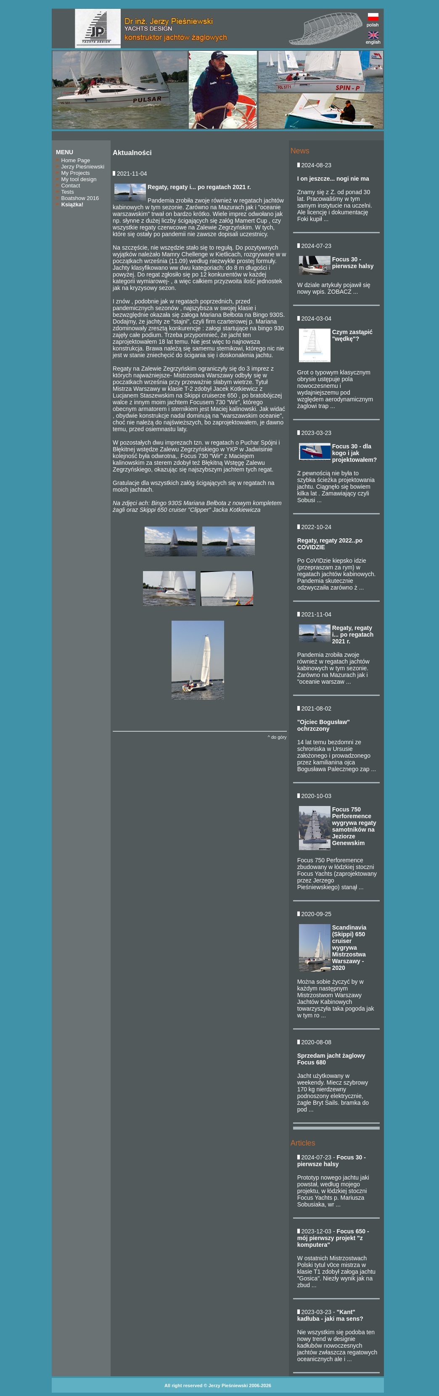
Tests (65, 192)
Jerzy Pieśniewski (80, 166)
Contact (68, 185)
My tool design (76, 179)
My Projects (73, 173)
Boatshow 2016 (77, 198)
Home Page (73, 160)
